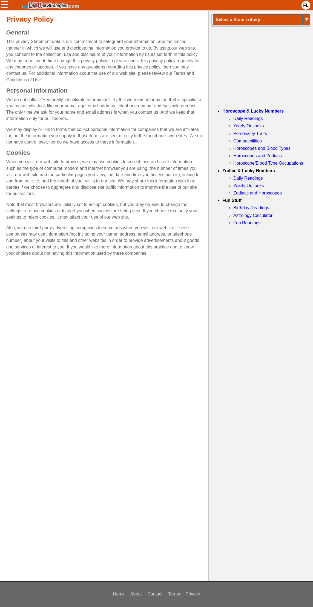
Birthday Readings (251, 207)
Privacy (193, 594)
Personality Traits (250, 133)
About (136, 594)
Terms (174, 594)
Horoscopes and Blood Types (262, 148)
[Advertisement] (104, 309)
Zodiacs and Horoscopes (257, 193)
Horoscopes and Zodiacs (257, 155)
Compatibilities (247, 141)
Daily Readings (248, 118)
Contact (154, 594)
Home (119, 594)
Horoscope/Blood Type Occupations (268, 163)
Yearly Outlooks (248, 126)
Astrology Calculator (252, 215)
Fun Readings (247, 223)
